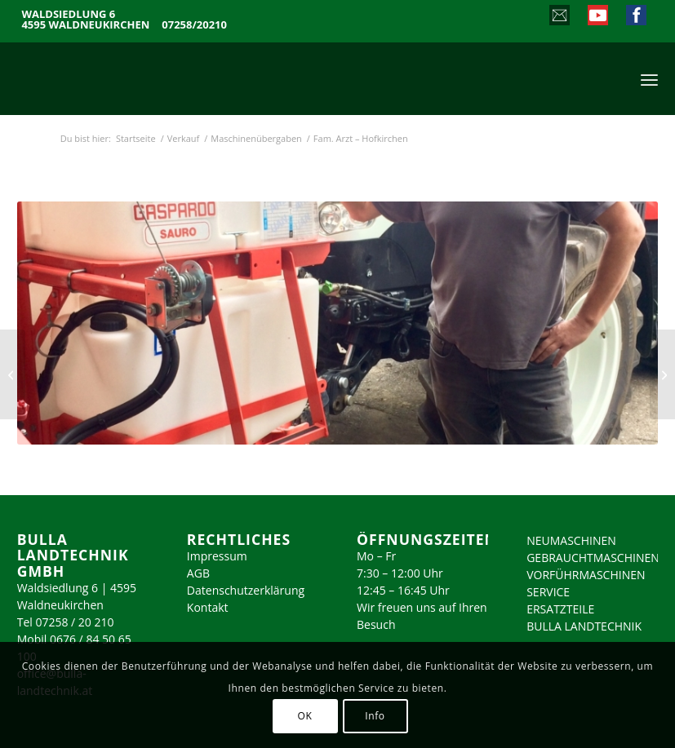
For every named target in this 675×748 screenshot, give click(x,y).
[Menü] (649, 78)
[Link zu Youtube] (597, 17)
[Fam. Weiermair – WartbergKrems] (12, 374)
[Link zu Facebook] (635, 17)
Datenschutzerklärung (245, 590)
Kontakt (208, 607)
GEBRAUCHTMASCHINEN (592, 557)
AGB (198, 573)
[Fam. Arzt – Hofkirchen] (662, 374)
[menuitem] (649, 78)
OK (305, 716)
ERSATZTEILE (560, 609)
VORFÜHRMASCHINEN (585, 574)
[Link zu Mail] (558, 17)
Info (374, 716)
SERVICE (548, 592)
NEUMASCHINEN (571, 540)
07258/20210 (194, 25)
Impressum (217, 556)
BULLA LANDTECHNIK (584, 626)
